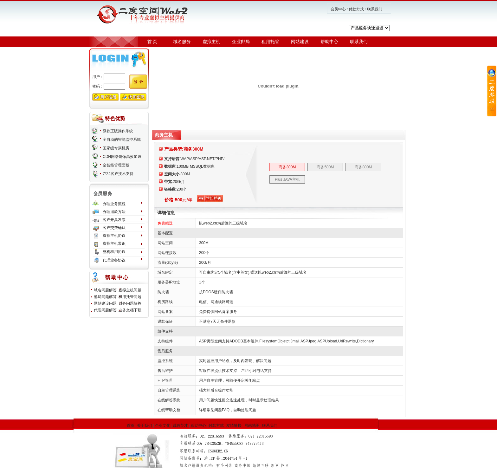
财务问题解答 (130, 303)
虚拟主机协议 (114, 235)
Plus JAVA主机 (287, 179)
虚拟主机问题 (130, 290)
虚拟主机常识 (114, 243)
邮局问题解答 (105, 297)
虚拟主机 (211, 41)
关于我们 (144, 425)
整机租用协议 (114, 252)
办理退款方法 (114, 212)
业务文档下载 (130, 310)
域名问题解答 (105, 290)
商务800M (363, 167)
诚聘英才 (180, 425)
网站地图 (252, 425)
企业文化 (162, 425)
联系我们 (374, 9)
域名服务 (182, 41)
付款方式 (356, 9)
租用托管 (270, 41)
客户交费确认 (114, 227)
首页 (130, 425)
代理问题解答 (105, 310)
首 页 (152, 41)
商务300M (287, 167)
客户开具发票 (114, 220)
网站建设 (300, 41)
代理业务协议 (114, 260)
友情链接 (234, 425)
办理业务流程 (114, 204)
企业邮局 (241, 41)
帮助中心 (329, 41)
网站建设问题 (105, 303)
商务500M (325, 167)
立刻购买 (210, 198)
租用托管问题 (130, 297)
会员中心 (338, 9)
